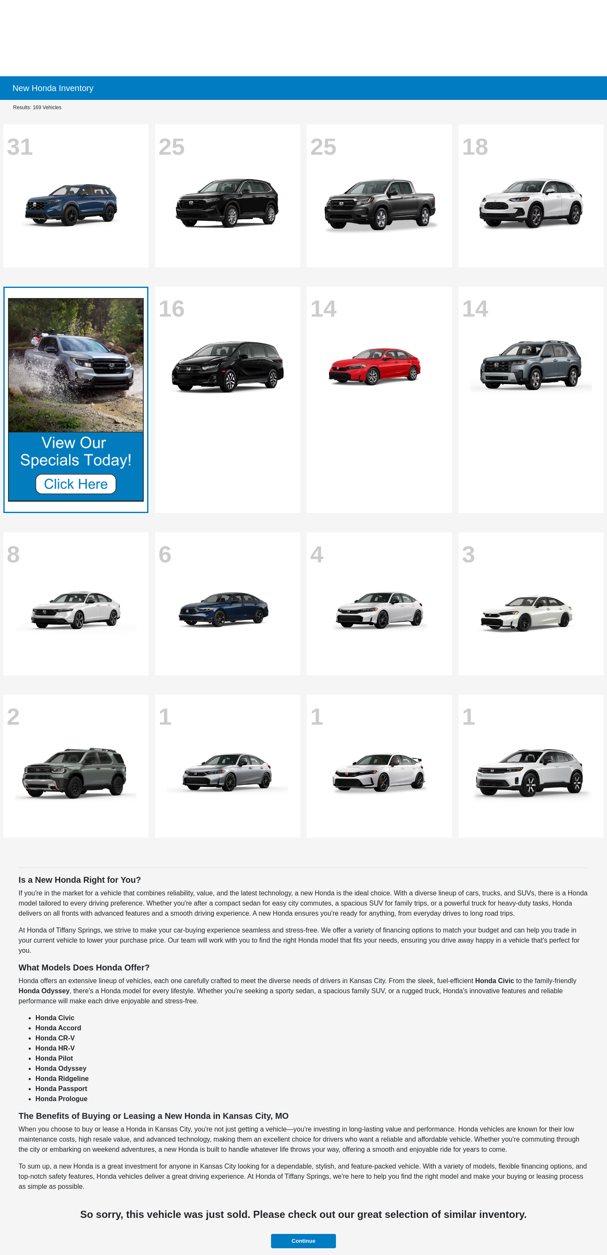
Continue (303, 1241)
